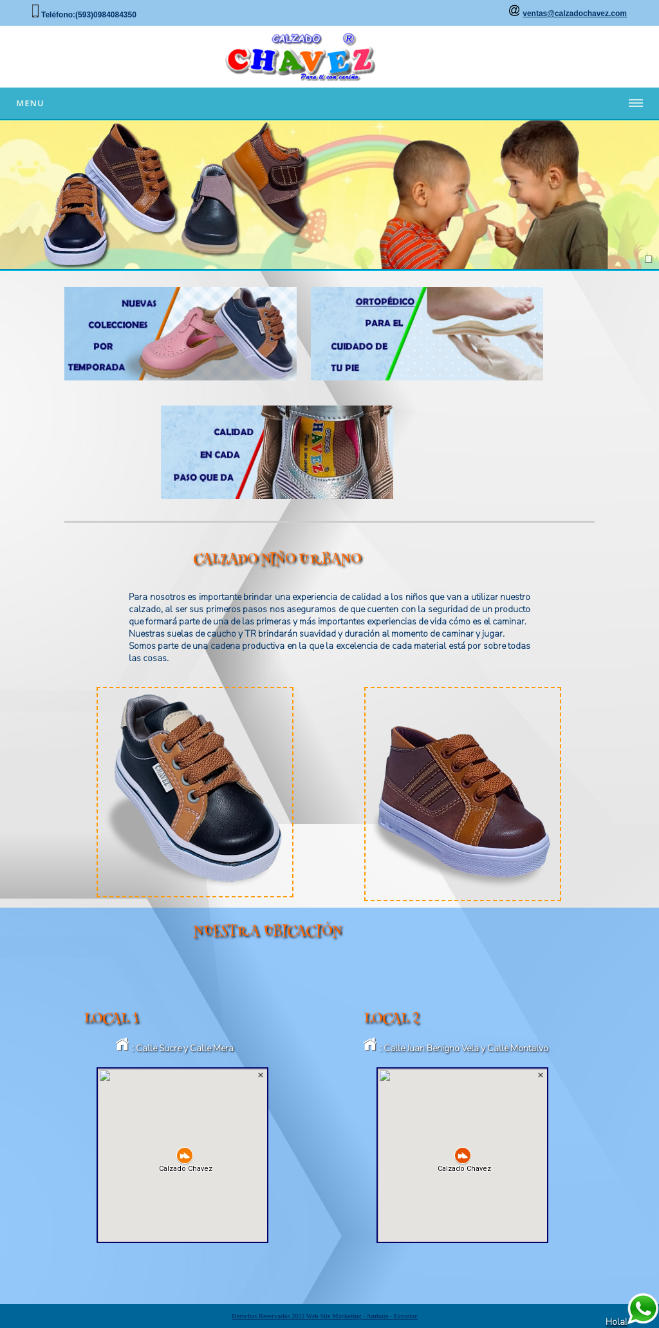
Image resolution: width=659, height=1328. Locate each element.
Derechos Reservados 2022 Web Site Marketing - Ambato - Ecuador (325, 1316)
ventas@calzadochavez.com (575, 13)
